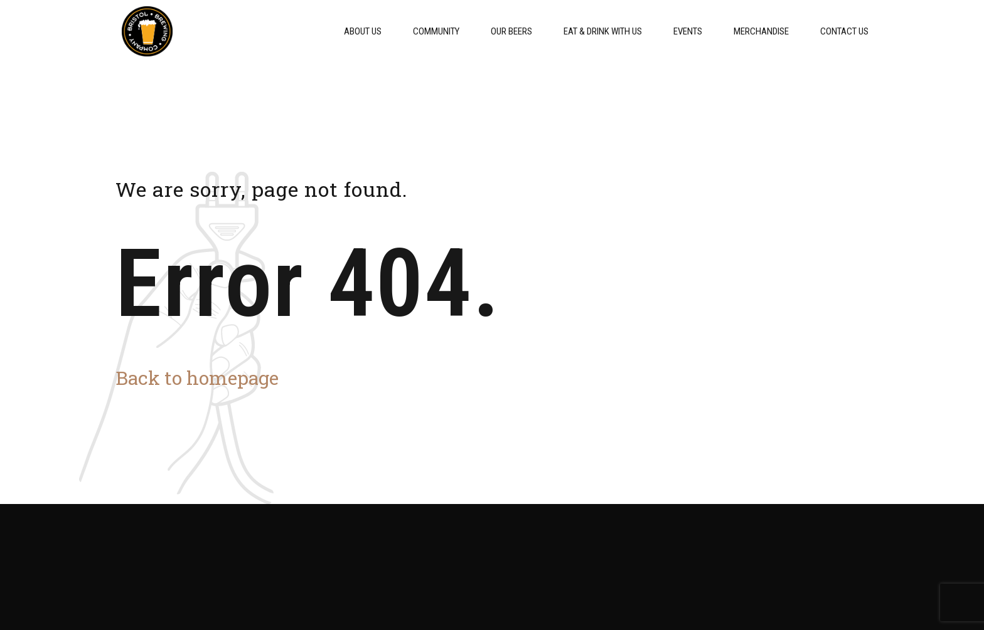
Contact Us (844, 31)
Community (436, 31)
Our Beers (511, 31)
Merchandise (761, 31)
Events (687, 31)
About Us (363, 31)
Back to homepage (197, 377)
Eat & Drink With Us (603, 31)
